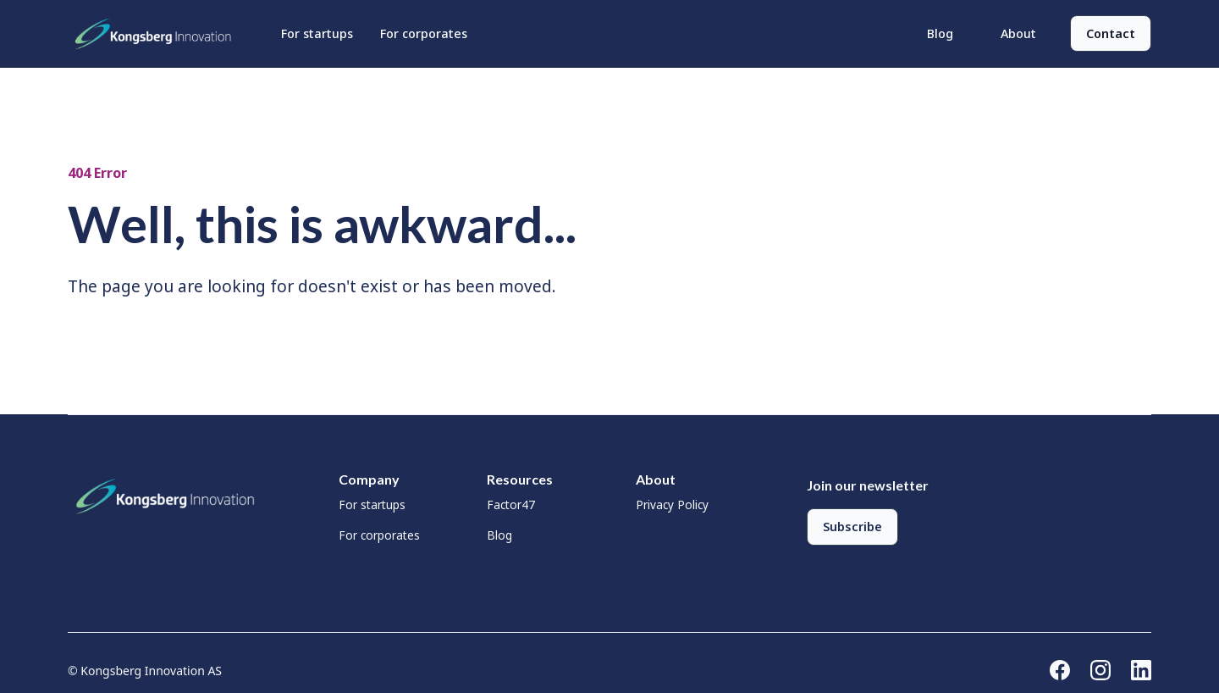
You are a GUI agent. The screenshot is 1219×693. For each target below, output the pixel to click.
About (1018, 33)
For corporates (423, 33)
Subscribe (852, 526)
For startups (317, 33)
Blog (940, 33)
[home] (157, 33)
